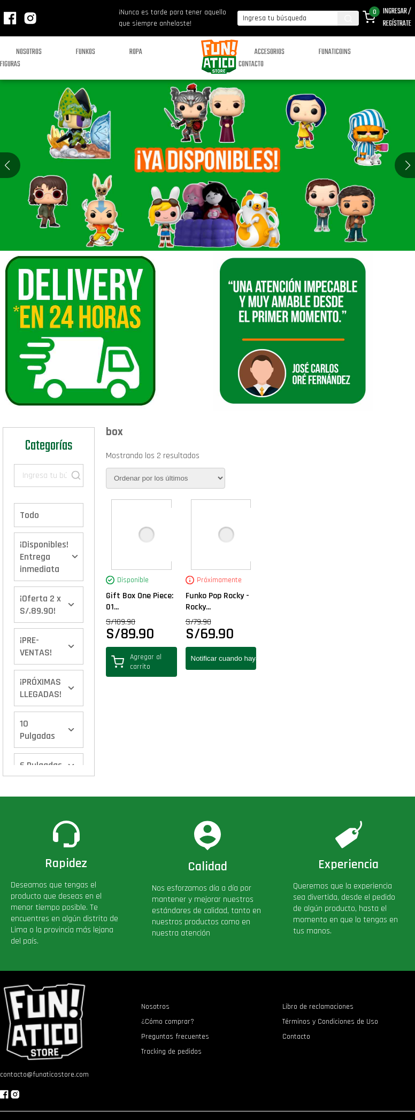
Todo (29, 515)
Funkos (85, 52)
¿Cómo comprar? (167, 1021)
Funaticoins (335, 52)
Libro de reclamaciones (317, 1006)
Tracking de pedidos (171, 1051)
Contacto (251, 64)
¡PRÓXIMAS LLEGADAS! (41, 688)
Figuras (10, 64)
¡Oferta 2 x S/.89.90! (40, 604)
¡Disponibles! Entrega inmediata (44, 556)
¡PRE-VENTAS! (36, 646)
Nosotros (29, 52)
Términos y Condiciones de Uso (330, 1021)
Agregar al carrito (136, 661)
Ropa (135, 52)
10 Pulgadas (37, 729)
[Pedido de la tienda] (165, 478)
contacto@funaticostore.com (44, 1074)
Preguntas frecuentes (175, 1036)
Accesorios (270, 52)
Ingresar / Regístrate (397, 17)
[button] (408, 165)
